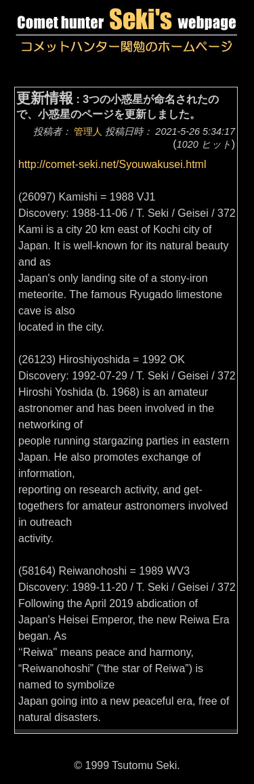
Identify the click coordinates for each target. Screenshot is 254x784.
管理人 (88, 131)
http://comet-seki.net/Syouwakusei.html (112, 164)
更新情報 (44, 98)
